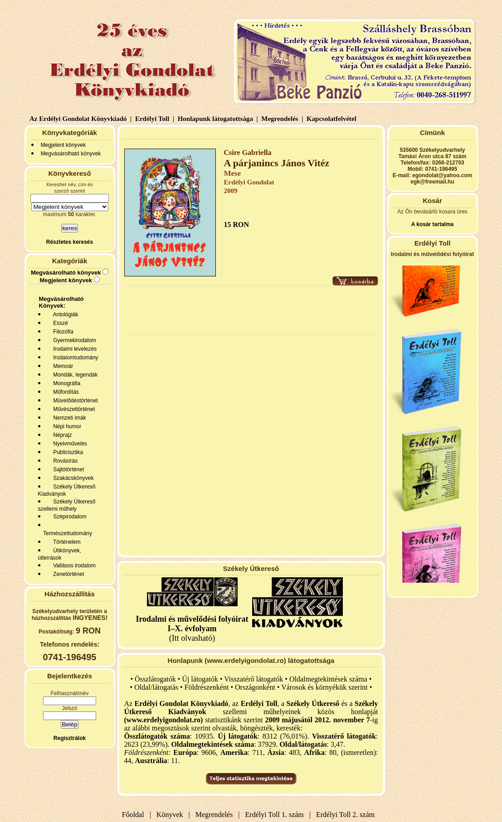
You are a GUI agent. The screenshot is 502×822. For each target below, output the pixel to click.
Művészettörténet (72, 409)
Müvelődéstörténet (74, 400)
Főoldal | (136, 814)
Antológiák (64, 314)
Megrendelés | (281, 118)
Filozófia (61, 332)
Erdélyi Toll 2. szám (346, 814)
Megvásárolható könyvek (71, 153)
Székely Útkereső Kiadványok (67, 490)
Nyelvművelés (68, 443)
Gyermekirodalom (73, 340)
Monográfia (65, 383)
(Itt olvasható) (192, 628)
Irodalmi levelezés (73, 349)
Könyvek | (171, 814)
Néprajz (61, 435)
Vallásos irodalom (73, 565)
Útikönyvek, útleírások (60, 554)
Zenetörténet (67, 574)
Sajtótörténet (67, 469)
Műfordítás (64, 392)
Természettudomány (66, 533)
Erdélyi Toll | (153, 118)
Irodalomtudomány (74, 357)
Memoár (61, 366)
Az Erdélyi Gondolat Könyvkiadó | (80, 118)
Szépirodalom (68, 516)
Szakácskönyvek (72, 478)
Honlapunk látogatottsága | (217, 118)
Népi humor (66, 426)
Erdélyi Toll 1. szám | (276, 814)
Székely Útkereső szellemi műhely (67, 505)
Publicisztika (66, 452)
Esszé (59, 323)
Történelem (65, 542)
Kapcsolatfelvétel (332, 118)
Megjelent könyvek (63, 145)
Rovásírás (64, 461)
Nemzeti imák (68, 418)
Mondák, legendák (74, 375)
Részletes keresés (69, 242)
